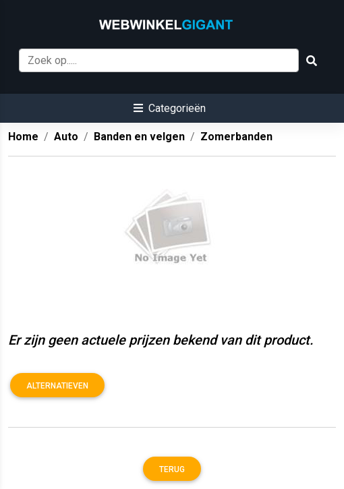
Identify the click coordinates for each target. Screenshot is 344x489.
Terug (172, 469)
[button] (170, 108)
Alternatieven (57, 386)
